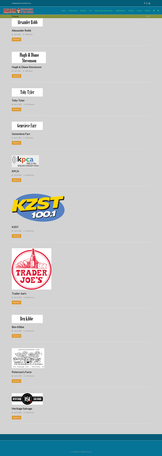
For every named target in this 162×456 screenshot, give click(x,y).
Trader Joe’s (19, 293)
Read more (16, 39)
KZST (15, 227)
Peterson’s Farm (22, 372)
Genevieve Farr (21, 134)
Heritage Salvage (22, 408)
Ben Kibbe (18, 327)
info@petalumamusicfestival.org (21, 3)
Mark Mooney (30, 104)
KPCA (15, 171)
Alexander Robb (21, 30)
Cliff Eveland (28, 34)
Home (143, 16)
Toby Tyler (18, 100)
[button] (154, 11)
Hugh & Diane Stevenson (27, 67)
